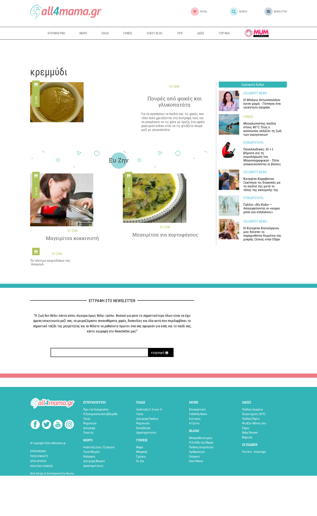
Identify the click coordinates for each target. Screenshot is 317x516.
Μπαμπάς (142, 452)
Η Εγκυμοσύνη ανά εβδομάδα (100, 414)
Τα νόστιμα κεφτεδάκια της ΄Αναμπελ (50, 262)
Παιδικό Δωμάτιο (252, 409)
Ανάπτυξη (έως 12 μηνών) (99, 447)
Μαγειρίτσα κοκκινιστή (72, 238)
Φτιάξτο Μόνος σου (254, 423)
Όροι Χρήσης (38, 461)
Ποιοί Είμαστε (39, 456)
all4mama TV (256, 33)
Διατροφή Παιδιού (147, 419)
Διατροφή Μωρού (94, 461)
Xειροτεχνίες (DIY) (253, 414)
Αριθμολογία (197, 452)
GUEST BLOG (154, 33)
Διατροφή (89, 428)
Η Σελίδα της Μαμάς (201, 442)
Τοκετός (88, 432)
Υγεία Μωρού (91, 452)
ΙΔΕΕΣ (200, 33)
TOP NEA (224, 33)
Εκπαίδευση (143, 428)
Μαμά (139, 447)
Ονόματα (194, 456)
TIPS (180, 33)
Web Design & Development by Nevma (52, 473)
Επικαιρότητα (197, 409)
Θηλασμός (89, 456)
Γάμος (245, 428)
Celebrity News (198, 414)
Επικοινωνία (38, 451)
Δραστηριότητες (93, 466)
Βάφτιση (247, 437)
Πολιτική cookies (41, 466)
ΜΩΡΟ (83, 33)
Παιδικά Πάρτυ (251, 419)
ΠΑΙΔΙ (105, 33)
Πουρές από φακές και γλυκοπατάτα (174, 101)
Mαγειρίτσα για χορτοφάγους (165, 235)
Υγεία (86, 419)
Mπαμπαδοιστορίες (201, 438)
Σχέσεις (141, 456)
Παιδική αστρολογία (201, 447)
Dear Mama (196, 461)
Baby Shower (250, 432)
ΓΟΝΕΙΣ (127, 33)
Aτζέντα (194, 423)
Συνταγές (195, 419)
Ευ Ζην (36, 100)
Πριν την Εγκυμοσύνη (95, 409)
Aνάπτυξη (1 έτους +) (149, 409)
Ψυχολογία (89, 423)
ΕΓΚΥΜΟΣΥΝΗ (56, 33)
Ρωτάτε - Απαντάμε (254, 452)
